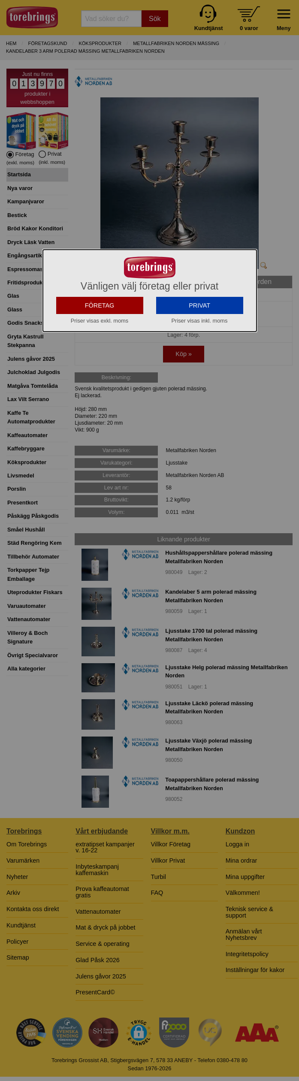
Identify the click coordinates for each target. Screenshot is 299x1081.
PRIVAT (199, 332)
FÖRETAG (100, 332)
